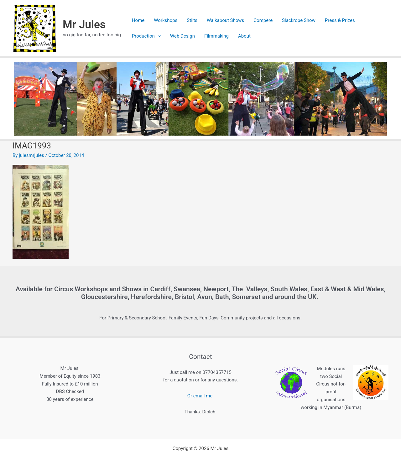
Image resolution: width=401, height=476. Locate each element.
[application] (158, 36)
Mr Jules (84, 24)
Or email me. (200, 396)
